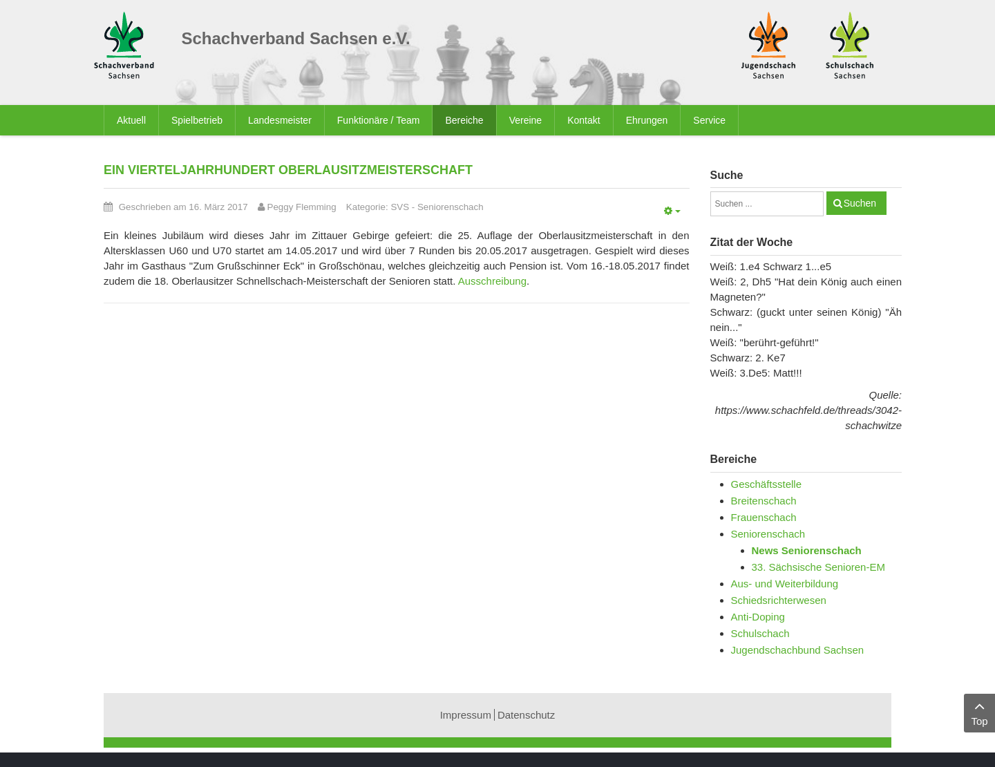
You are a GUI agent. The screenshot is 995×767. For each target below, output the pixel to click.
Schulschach (760, 633)
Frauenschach (764, 517)
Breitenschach (764, 500)
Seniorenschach (450, 207)
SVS (399, 207)
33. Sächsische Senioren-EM (818, 567)
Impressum (465, 715)
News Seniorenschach (807, 550)
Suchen (860, 203)
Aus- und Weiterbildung (785, 583)
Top (979, 712)
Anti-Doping (758, 617)
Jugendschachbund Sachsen (797, 650)
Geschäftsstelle (766, 484)
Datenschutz (526, 715)
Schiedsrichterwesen (778, 600)
